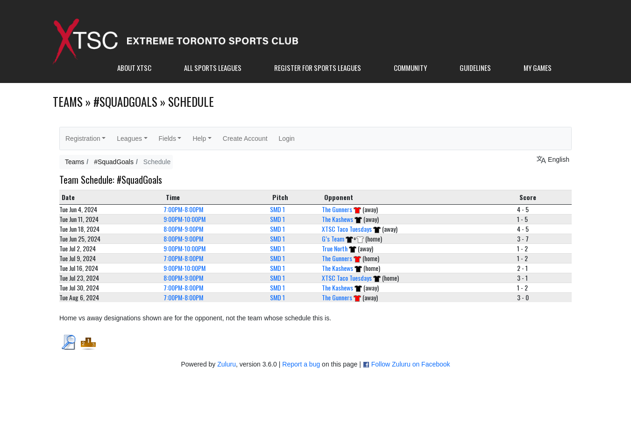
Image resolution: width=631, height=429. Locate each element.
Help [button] (199, 138)
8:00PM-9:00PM (183, 229)
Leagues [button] (129, 138)
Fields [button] (167, 138)
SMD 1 (277, 209)
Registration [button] (82, 138)
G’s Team (333, 238)
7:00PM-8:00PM (183, 209)
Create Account (245, 138)
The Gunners (337, 209)
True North (334, 248)
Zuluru (226, 364)
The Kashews (337, 219)
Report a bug (301, 364)
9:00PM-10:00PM (184, 219)
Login (287, 138)
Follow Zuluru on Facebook (410, 364)
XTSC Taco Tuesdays (347, 229)
